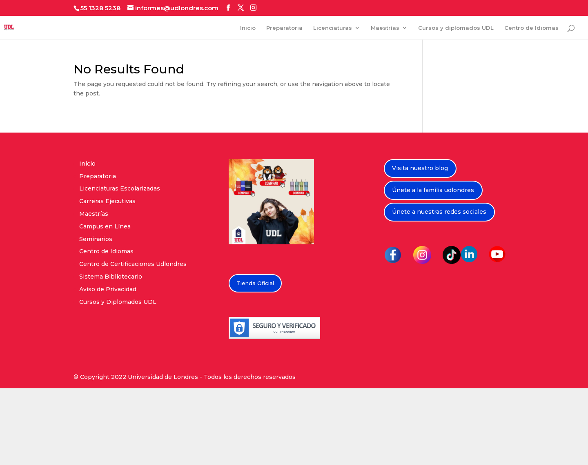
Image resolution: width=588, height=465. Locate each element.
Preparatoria (284, 28)
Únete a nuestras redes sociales (439, 211)
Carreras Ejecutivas (107, 201)
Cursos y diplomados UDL (456, 28)
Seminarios (95, 239)
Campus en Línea (105, 226)
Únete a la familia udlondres (433, 190)
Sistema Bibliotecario (110, 276)
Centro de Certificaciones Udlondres (133, 264)
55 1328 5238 (100, 8)
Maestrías (385, 28)
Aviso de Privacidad (107, 289)
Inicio (248, 28)
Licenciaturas (332, 28)
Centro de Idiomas (531, 28)
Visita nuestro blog (420, 168)
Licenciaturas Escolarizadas (119, 188)
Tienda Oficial (255, 283)
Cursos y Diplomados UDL (117, 302)
